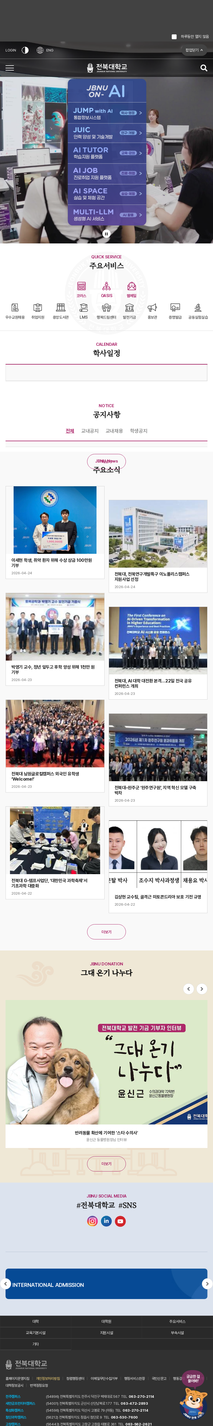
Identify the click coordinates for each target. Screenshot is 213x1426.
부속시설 (177, 1333)
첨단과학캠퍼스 (16, 1417)
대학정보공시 (14, 1385)
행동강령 (179, 1378)
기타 (35, 1344)
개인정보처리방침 (48, 1378)
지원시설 (106, 1333)
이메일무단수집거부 (104, 1378)
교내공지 (90, 431)
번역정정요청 (39, 1385)
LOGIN (11, 50)
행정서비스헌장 (134, 1378)
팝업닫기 (192, 50)
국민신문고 (159, 1378)
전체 (70, 431)
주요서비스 (177, 1321)
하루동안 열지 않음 (195, 36)
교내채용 (114, 431)
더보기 (106, 461)
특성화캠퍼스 (14, 1410)
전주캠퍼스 (13, 1396)
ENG (45, 50)
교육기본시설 (35, 1333)
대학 (35, 1321)
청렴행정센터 (75, 1378)
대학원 (106, 1321)
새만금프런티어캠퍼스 (20, 1403)
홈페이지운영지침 (17, 1378)
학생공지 (139, 431)
